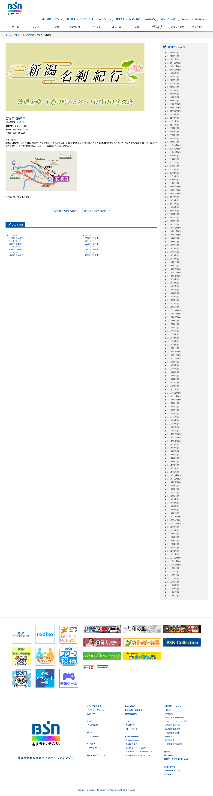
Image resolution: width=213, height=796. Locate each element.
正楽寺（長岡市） (92, 242)
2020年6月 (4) (173, 207)
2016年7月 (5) (173, 368)
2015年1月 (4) (173, 430)
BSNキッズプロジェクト (136, 747)
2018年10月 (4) (174, 276)
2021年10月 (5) (174, 152)
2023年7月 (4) (173, 80)
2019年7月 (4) (173, 245)
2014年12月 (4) (174, 434)
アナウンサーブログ (95, 747)
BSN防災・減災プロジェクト (138, 755)
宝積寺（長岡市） (17, 118)
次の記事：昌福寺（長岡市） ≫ (97, 210)
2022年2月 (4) (173, 138)
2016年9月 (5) (173, 362)
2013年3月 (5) (173, 506)
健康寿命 (120, 19)
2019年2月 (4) (173, 262)
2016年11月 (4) (174, 355)
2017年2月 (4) (173, 344)
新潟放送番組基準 (172, 728)
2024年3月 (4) (173, 52)
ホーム (15, 26)
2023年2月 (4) (173, 97)
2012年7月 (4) (173, 533)
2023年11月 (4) (174, 66)
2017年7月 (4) (173, 327)
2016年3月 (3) (173, 382)
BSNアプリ (130, 725)
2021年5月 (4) (173, 169)
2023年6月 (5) (173, 83)
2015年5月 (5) (173, 417)
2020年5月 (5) (173, 210)
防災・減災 (134, 19)
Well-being (150, 19)
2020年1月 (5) (173, 224)
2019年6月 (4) (173, 248)
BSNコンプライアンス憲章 (176, 721)
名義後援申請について (173, 770)
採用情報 (169, 713)
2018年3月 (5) (173, 300)
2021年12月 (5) (174, 145)
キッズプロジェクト (101, 19)
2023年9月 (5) (173, 73)
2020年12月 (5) (174, 186)
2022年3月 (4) (173, 135)
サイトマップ (169, 774)
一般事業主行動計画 (173, 744)
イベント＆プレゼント (95, 755)
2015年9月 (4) (173, 403)
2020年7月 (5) (173, 203)
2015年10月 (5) (174, 399)
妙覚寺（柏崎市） (16, 236)
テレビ (35, 26)
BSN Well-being (132, 740)
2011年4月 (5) (173, 585)
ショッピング (177, 26)
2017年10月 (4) (174, 317)
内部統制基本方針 (172, 725)
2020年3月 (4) (173, 217)
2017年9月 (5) (173, 320)
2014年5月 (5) (173, 458)
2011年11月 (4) (174, 561)
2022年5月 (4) (173, 128)
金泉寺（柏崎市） (16, 242)
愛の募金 (70, 19)
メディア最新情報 (93, 706)
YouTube (199, 19)
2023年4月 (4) (173, 90)
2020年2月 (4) (173, 221)
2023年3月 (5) (173, 93)
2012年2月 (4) (173, 551)
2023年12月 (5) (174, 62)
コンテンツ (130, 721)
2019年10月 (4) (174, 234)
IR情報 (168, 709)
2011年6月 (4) (173, 578)
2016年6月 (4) (173, 372)
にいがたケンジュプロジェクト (139, 751)
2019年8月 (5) (173, 241)
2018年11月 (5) (174, 272)
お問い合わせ (169, 766)
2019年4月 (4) (173, 255)
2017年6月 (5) (173, 331)
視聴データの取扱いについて (176, 759)
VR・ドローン (132, 728)
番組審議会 (169, 736)
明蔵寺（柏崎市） (16, 248)
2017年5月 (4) (173, 334)
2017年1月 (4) (173, 348)
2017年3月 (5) (173, 341)
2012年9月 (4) (173, 527)
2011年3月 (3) (173, 588)
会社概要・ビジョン (52, 19)
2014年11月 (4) (174, 437)
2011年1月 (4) (173, 595)
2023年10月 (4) (174, 69)
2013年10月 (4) (174, 482)
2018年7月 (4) (173, 286)
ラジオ (56, 26)
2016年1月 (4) (173, 389)
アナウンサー (76, 26)
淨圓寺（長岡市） (92, 248)
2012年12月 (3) (174, 516)
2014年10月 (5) (174, 441)
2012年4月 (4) (173, 544)
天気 (137, 26)
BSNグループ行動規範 (174, 717)
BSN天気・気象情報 (133, 709)
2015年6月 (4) (173, 413)
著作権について (170, 751)
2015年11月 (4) (174, 396)
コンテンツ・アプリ (157, 26)
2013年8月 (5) (173, 489)
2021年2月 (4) (173, 179)
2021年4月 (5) (173, 173)
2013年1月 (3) (173, 513)
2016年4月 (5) (173, 379)
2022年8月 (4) (173, 118)
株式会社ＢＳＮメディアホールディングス (46, 758)
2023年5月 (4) (173, 87)
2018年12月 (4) (174, 269)
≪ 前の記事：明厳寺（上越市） (65, 210)
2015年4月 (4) (173, 420)
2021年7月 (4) (173, 162)
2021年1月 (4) (173, 183)
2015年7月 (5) (173, 410)
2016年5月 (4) (173, 375)
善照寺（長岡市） (92, 236)
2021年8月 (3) (173, 159)
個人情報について (171, 755)
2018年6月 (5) (173, 289)
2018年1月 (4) (173, 307)
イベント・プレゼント (96, 709)
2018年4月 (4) (173, 296)
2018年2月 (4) (173, 303)
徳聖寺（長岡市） (92, 253)
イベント (96, 26)
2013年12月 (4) (174, 475)
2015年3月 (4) (173, 423)
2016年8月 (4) (173, 365)
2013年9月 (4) (173, 485)
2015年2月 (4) (173, 427)
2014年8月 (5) (173, 447)
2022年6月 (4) (173, 124)
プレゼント (197, 26)
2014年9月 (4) (173, 444)
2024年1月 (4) (173, 59)
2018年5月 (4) (173, 293)
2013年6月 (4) (173, 496)
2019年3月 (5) (173, 259)
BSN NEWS (130, 706)
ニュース (116, 26)
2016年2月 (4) (173, 386)
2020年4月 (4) (173, 214)
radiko (173, 19)
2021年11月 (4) (174, 148)
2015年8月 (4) (173, 406)
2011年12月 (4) (174, 557)
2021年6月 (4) (173, 166)
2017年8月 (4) (173, 324)
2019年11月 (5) (174, 231)
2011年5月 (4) (173, 582)
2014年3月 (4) (173, 465)
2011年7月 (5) (173, 575)
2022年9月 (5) (173, 114)
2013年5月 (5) (173, 499)
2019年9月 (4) (173, 238)
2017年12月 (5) (174, 310)
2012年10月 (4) (174, 523)
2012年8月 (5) (173, 530)
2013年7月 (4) (173, 492)
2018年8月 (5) (173, 282)
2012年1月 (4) (173, 554)
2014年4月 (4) (173, 461)
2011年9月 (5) (173, 568)
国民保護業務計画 (172, 732)
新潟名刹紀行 (28, 35)
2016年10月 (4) (174, 358)
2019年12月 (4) (174, 227)
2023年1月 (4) (173, 100)
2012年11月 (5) (174, 520)
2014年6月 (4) (173, 454)
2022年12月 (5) (174, 104)
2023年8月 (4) (173, 76)
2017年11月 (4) (174, 313)
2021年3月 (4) (173, 176)
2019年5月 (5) (173, 252)
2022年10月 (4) (174, 111)
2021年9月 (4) (173, 155)
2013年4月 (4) (173, 502)
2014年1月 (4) (173, 472)
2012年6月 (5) (173, 537)
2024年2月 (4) (173, 56)
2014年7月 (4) (173, 451)
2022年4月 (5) (173, 131)
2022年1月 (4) (173, 142)
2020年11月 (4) (174, 190)
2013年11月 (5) (174, 478)
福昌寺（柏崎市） (16, 253)
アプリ (83, 19)
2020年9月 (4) (173, 197)
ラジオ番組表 (93, 736)
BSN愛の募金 (131, 744)
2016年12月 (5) (174, 351)
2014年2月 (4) (173, 468)
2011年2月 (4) (173, 592)
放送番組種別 (170, 740)
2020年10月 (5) (174, 193)
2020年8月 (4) (173, 200)
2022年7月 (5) (173, 121)
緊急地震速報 (131, 713)
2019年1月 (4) (173, 265)
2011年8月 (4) (173, 571)
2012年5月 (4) (173, 540)
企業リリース (93, 713)
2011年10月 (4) (174, 564)
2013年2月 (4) (173, 509)
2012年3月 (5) (173, 547)
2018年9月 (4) (173, 279)
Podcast (186, 19)
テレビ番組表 (93, 725)
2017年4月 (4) (173, 338)
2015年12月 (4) (174, 393)
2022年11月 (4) (174, 107)
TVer (163, 19)
